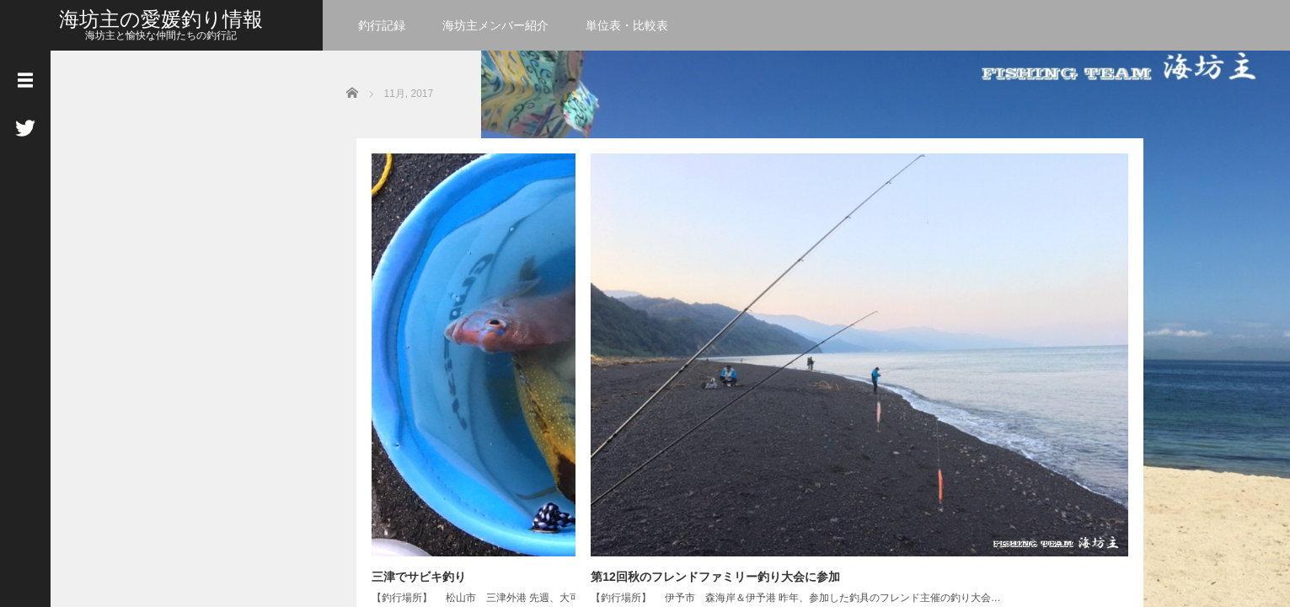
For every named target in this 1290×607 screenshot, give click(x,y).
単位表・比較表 (627, 25)
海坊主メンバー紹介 (495, 25)
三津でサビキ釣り (408, 307)
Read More (507, 393)
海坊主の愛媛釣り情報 (161, 19)
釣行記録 (381, 25)
